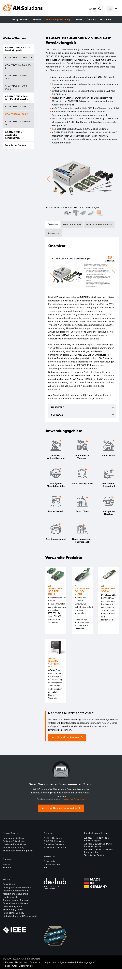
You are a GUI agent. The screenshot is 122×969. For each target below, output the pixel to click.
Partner (6, 864)
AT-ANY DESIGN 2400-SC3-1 (16, 77)
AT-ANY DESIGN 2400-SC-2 (18, 66)
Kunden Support (52, 864)
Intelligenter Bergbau (13, 913)
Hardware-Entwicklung (14, 844)
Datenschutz (36, 962)
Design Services (11, 833)
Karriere (7, 867)
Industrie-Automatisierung (16, 890)
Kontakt (9, 962)
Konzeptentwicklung (13, 838)
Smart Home (9, 884)
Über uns (7, 859)
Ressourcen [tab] (53, 233)
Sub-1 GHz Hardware (54, 841)
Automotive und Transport (16, 900)
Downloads (49, 861)
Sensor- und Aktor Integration (18, 850)
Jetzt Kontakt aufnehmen (65, 737)
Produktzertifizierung (13, 847)
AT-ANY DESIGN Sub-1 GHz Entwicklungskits (17, 97)
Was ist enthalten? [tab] (72, 224)
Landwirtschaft (10, 897)
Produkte (48, 833)
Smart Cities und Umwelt (15, 903)
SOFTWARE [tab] (57, 415)
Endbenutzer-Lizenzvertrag (19, 966)
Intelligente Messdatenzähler (17, 887)
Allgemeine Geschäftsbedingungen (76, 962)
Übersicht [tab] (53, 224)
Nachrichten (21, 962)
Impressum (50, 962)
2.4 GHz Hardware (53, 838)
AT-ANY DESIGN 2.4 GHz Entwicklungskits (18, 49)
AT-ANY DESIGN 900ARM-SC (18, 123)
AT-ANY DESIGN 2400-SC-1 (18, 57)
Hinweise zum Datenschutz (73, 799)
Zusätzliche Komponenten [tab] (99, 224)
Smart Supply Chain (13, 909)
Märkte (6, 879)
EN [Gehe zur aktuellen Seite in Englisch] (116, 8)
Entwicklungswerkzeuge (96, 833)
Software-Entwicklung (14, 841)
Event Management (12, 906)
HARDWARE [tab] (57, 407)
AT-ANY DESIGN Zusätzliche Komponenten (13, 135)
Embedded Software (54, 844)
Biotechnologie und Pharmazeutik (20, 916)
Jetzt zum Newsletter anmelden (59, 808)
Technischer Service (15, 145)
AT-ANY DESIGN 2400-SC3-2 (16, 87)
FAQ (46, 867)
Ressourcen (49, 856)
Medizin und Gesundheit (15, 894)
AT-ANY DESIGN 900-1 (16, 106)
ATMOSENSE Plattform (55, 847)
